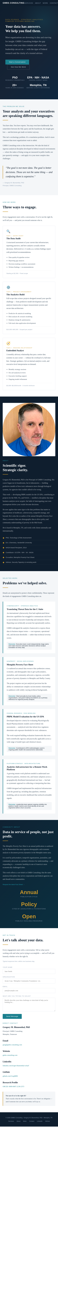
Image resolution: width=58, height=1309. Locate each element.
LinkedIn (40, 1121)
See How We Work (18, 67)
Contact (31, 1121)
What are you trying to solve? (17, 996)
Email (5, 986)
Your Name (7, 967)
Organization (9, 977)
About (38, 3)
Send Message (12, 1016)
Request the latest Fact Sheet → (14, 884)
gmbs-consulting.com (10, 1055)
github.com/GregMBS (10, 1076)
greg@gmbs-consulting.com (12, 1045)
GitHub (47, 1121)
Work (45, 3)
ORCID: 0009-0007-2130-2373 (13, 1086)
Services (28, 3)
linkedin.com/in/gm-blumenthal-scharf (16, 1066)
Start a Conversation (17, 62)
